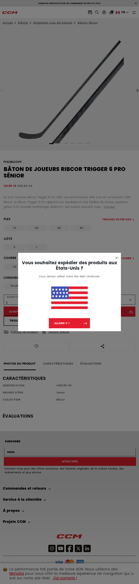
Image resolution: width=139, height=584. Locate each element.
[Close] (116, 257)
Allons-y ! (62, 323)
